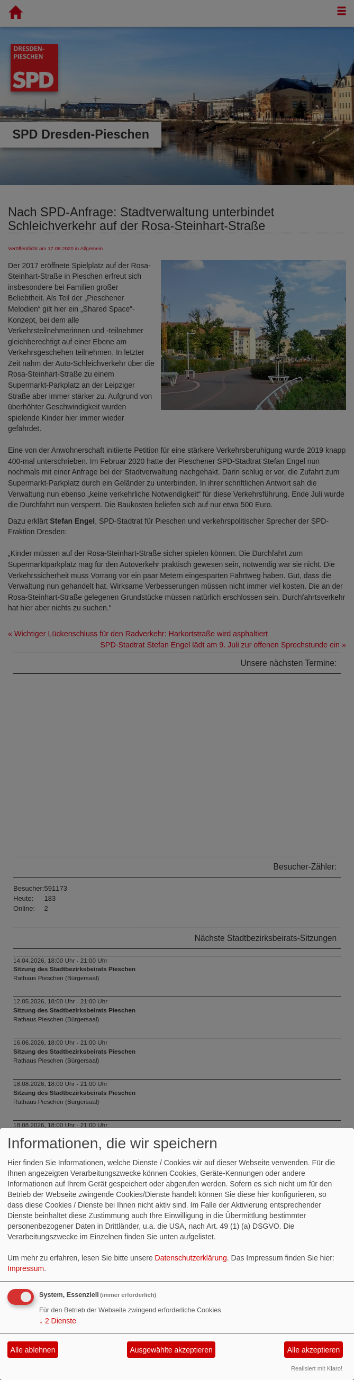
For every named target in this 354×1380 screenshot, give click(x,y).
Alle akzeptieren (313, 1350)
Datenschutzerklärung (191, 1258)
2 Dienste (57, 1321)
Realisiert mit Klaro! (316, 1368)
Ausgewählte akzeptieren (171, 1350)
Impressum (25, 1268)
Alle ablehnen (33, 1350)
